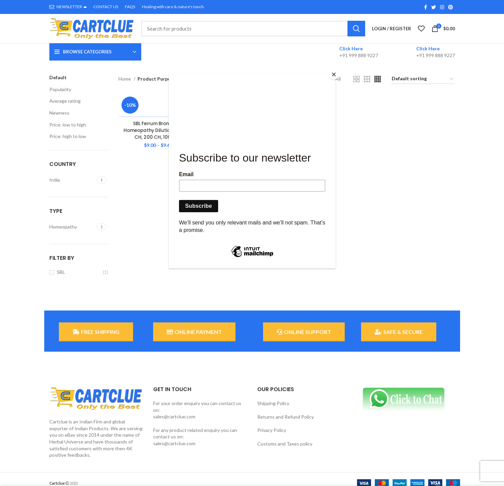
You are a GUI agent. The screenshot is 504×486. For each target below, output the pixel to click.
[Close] (334, 74)
